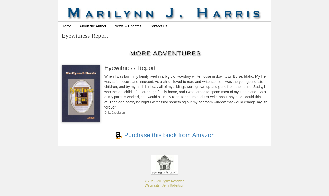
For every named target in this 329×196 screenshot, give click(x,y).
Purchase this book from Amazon (164, 135)
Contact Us (158, 26)
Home (66, 26)
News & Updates (128, 26)
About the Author (92, 26)
